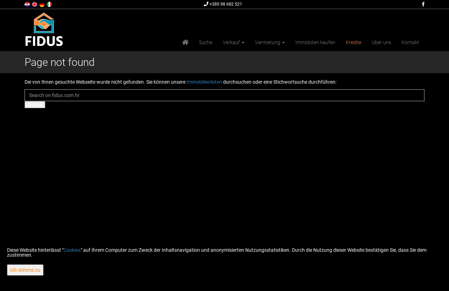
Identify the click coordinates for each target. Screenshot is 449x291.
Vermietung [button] (270, 42)
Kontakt (410, 42)
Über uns (381, 42)
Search (34, 105)
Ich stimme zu (25, 270)
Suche (205, 42)
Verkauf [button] (233, 42)
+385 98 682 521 (223, 4)
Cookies (72, 250)
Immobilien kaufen (315, 42)
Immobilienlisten (204, 82)
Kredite (353, 42)
